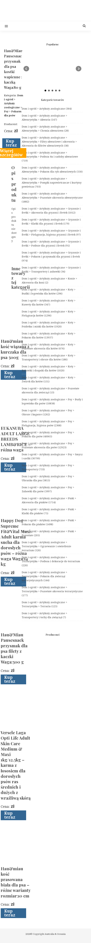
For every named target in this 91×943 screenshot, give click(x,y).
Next (78, 69)
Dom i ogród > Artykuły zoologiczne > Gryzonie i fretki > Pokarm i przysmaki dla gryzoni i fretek (51, 256)
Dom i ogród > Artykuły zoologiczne (47, 108)
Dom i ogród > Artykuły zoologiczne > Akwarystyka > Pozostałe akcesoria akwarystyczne (52, 197)
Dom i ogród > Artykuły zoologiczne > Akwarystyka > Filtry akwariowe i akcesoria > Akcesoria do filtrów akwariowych (49, 141)
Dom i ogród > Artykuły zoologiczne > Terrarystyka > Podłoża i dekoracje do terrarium (51, 561)
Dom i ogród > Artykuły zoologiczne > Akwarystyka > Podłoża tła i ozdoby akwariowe (50, 156)
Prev (26, 69)
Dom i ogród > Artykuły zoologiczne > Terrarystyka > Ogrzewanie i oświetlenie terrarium (46, 546)
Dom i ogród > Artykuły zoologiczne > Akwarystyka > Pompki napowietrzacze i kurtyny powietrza (52, 182)
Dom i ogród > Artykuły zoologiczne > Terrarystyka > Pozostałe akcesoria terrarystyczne (52, 591)
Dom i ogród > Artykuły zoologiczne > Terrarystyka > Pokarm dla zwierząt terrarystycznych (44, 576)
